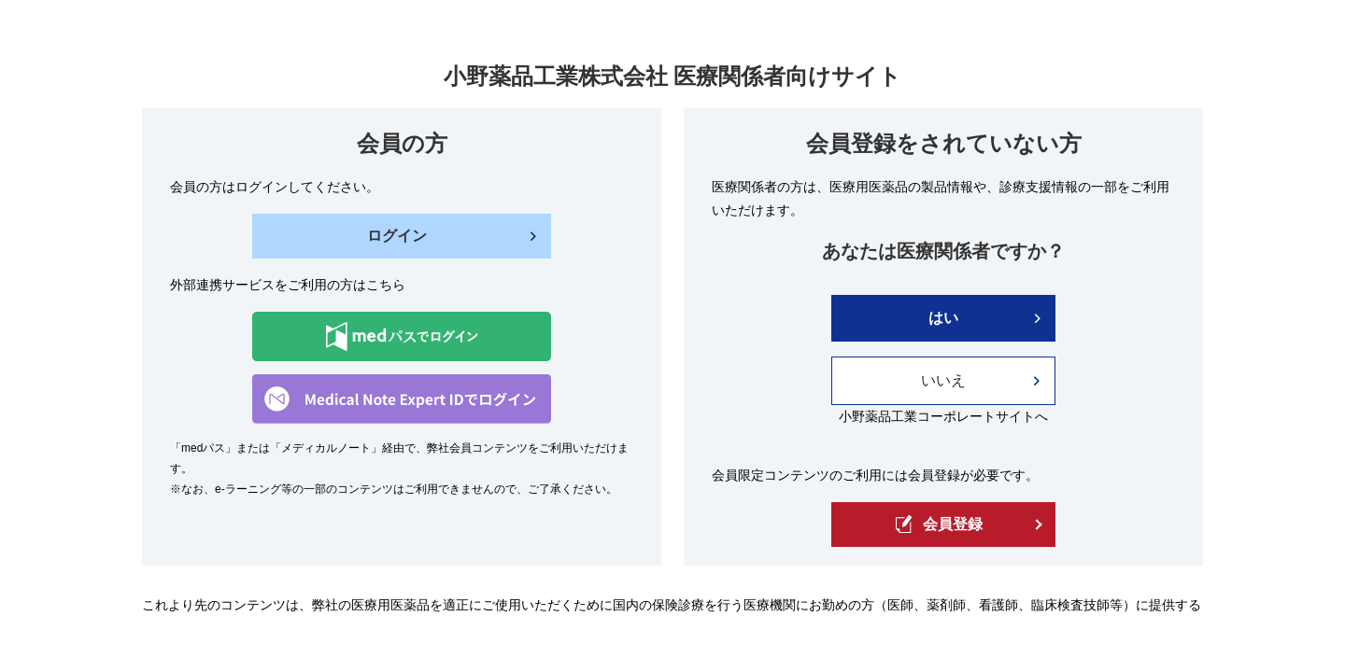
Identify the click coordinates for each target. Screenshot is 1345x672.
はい (943, 318)
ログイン (397, 236)
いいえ (943, 380)
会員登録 (939, 524)
